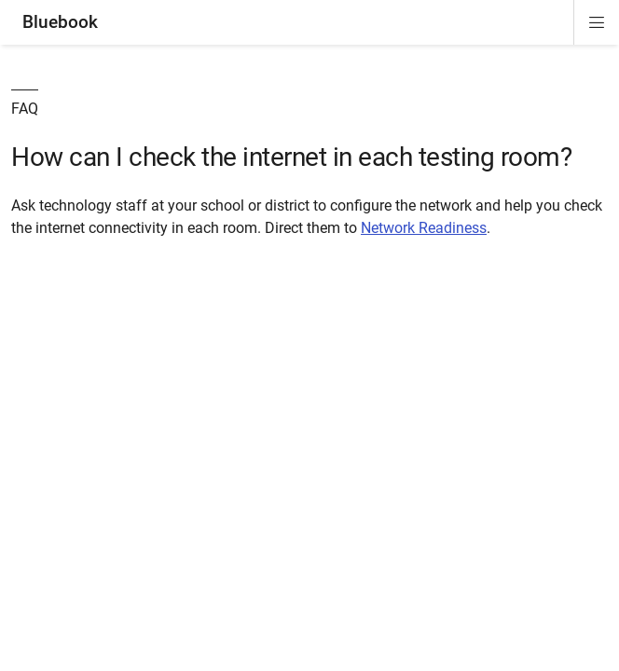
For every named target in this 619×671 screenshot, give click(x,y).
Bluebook (60, 22)
